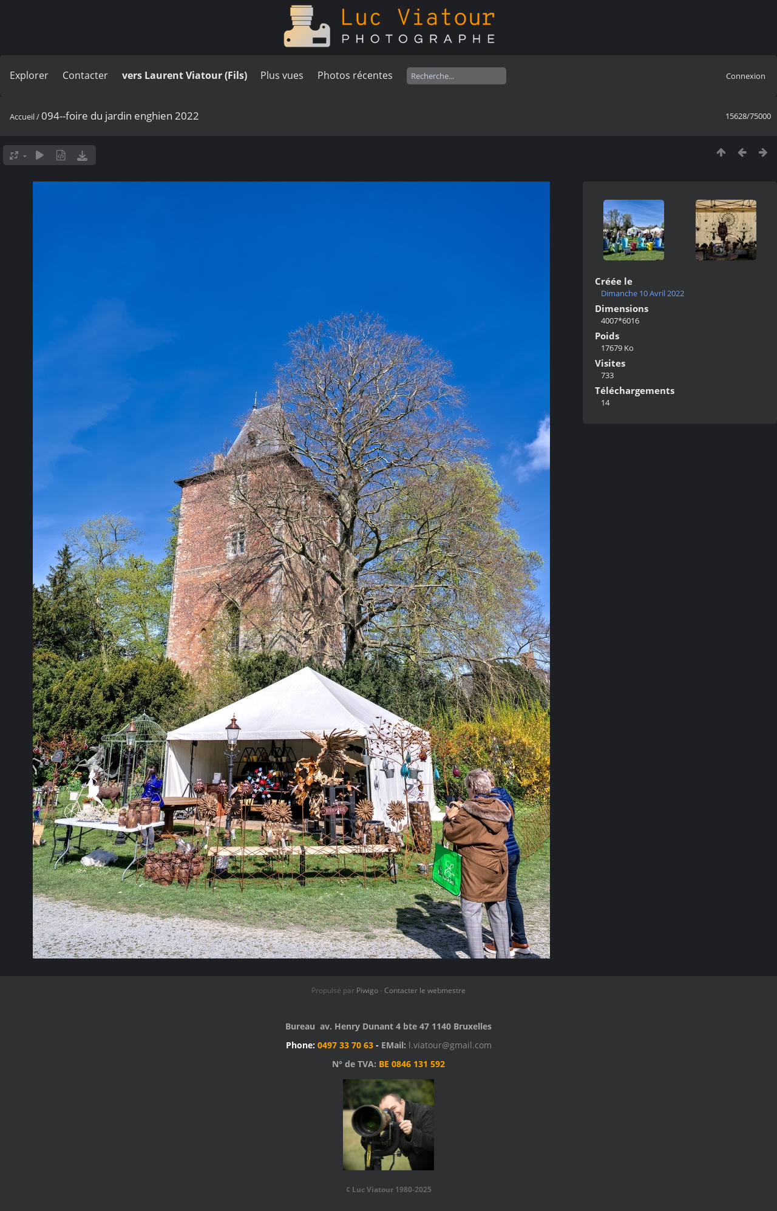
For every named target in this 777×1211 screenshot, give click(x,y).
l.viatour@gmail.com (450, 1045)
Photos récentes (355, 75)
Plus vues (282, 75)
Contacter (85, 75)
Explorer (29, 75)
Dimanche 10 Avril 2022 (642, 293)
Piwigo (367, 990)
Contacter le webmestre (425, 990)
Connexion (745, 75)
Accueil (22, 116)
